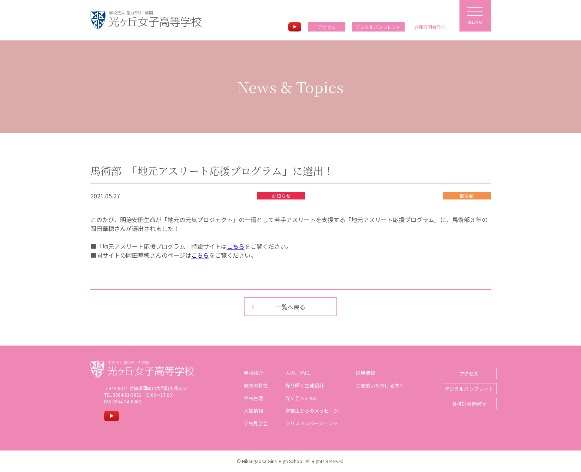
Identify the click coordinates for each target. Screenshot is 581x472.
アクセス (326, 27)
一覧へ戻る (290, 306)
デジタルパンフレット (378, 27)
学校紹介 (250, 372)
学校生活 (250, 398)
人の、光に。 (296, 372)
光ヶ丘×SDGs (298, 398)
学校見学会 (253, 423)
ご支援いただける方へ (377, 385)
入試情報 (250, 410)
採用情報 (362, 372)
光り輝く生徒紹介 (301, 385)
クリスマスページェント (308, 423)
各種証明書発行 (463, 403)
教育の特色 (253, 385)
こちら (236, 246)
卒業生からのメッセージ (308, 410)
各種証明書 (429, 27)
